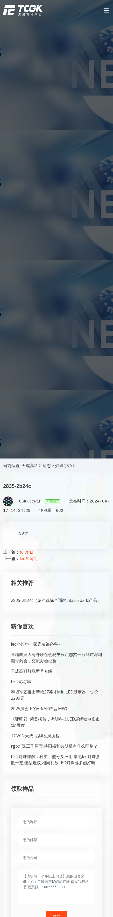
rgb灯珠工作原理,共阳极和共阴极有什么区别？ (54, 746)
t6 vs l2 (26, 552)
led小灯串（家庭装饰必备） (36, 644)
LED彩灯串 (21, 681)
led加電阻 (29, 558)
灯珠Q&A (63, 465)
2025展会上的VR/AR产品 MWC (39, 708)
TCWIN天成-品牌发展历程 (35, 735)
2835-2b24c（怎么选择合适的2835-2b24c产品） (56, 600)
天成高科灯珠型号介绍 (31, 671)
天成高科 (30, 465)
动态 (47, 465)
